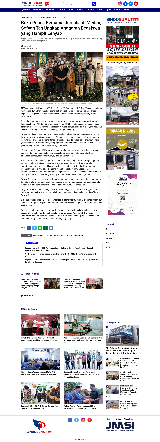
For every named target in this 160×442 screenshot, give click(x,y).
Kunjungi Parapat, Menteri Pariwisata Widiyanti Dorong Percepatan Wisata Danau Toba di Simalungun (82, 374)
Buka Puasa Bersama (44, 18)
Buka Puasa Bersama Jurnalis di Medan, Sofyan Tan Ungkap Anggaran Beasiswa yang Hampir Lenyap (31, 283)
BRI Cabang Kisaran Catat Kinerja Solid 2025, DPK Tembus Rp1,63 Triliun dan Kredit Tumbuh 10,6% (121, 351)
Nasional (50, 9)
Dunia (70, 9)
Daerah (61, 9)
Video (117, 9)
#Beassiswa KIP (39, 235)
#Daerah (69, 235)
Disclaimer (128, 419)
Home (26, 9)
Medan (108, 242)
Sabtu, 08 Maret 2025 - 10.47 (29, 48)
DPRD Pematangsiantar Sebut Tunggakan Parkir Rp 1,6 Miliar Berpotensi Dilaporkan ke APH (129, 363)
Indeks (126, 9)
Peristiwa (38, 9)
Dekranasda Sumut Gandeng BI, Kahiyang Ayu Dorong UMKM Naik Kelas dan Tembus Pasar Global (83, 340)
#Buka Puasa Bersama (55, 235)
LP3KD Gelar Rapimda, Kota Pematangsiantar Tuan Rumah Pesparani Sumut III (129, 404)
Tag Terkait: (26, 235)
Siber (118, 419)
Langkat (109, 238)
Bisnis (80, 9)
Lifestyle (90, 9)
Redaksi (110, 419)
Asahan (109, 229)
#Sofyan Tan (78, 235)
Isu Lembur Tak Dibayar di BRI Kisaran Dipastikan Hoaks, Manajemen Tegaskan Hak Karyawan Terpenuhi (122, 391)
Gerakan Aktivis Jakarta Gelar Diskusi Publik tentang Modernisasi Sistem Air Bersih (129, 376)
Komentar (99, 47)
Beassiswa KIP (31, 18)
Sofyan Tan (61, 18)
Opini (108, 9)
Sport (100, 9)
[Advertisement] (122, 284)
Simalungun (110, 247)
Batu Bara (110, 234)
